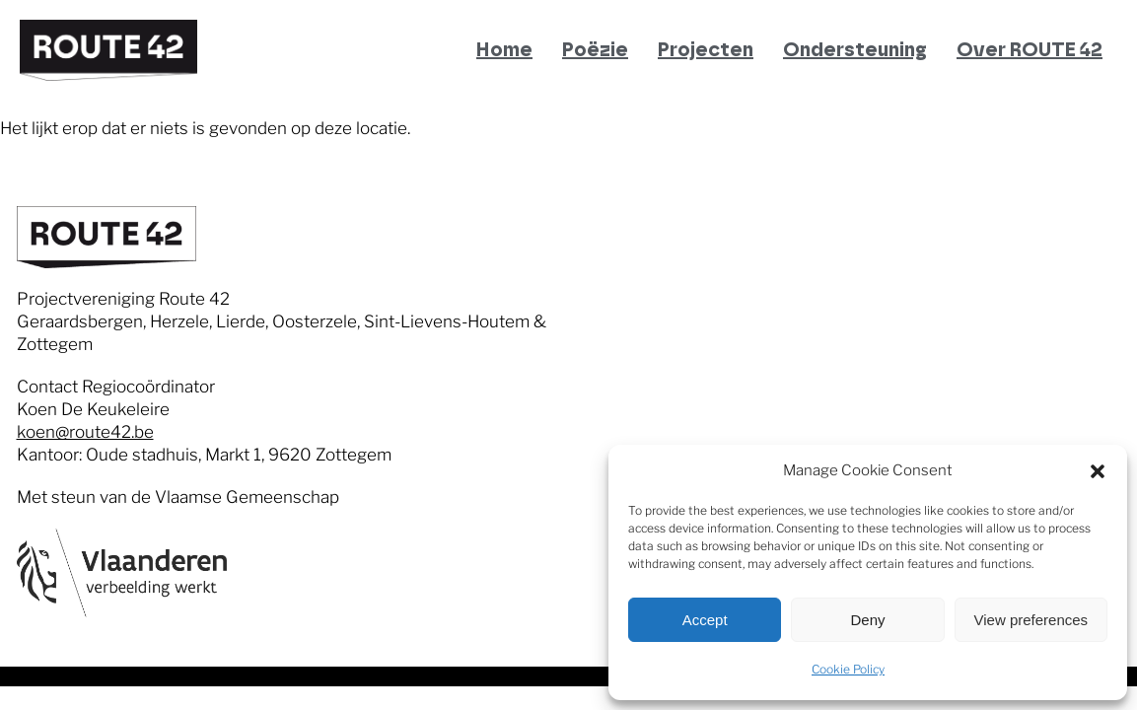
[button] (1097, 471)
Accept (705, 619)
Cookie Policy (848, 669)
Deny (867, 619)
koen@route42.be (85, 432)
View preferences (1031, 619)
